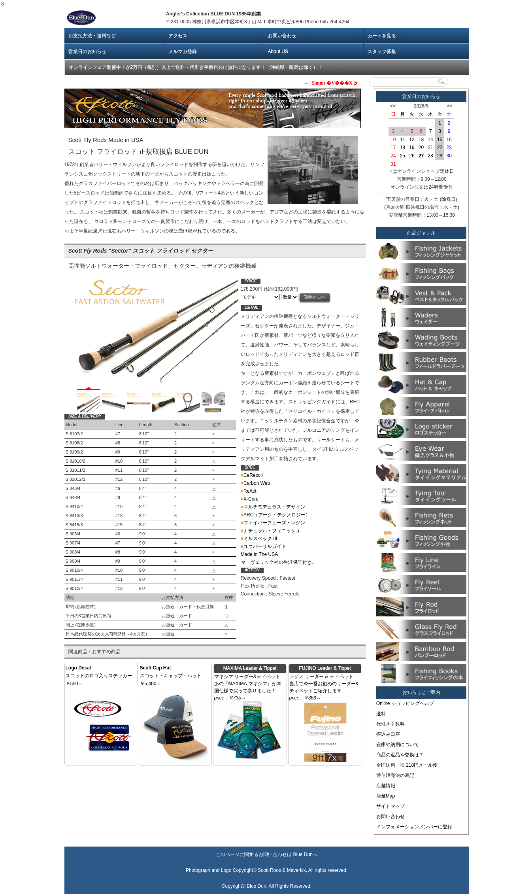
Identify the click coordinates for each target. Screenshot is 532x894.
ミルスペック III (259, 538)
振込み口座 (388, 734)
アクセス (177, 35)
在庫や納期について (397, 744)
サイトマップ (390, 806)
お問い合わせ (282, 35)
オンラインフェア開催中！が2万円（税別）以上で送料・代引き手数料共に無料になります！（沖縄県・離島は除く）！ (196, 67)
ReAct (249, 491)
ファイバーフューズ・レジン (273, 522)
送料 (381, 713)
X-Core (249, 499)
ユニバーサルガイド (263, 546)
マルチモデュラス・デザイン (273, 507)
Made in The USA (259, 554)
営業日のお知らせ (87, 51)
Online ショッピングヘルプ (405, 703)
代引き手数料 (390, 724)
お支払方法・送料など (92, 35)
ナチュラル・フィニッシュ (270, 530)
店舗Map (385, 796)
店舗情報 (385, 785)
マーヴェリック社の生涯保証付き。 (279, 562)
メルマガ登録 (182, 51)
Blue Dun (302, 854)
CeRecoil (252, 475)
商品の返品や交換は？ (400, 755)
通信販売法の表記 (395, 775)
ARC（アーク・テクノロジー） (276, 515)
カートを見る (382, 35)
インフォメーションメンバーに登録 (414, 827)
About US (278, 51)
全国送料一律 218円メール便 (407, 765)
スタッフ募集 (382, 51)
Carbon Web (255, 483)
